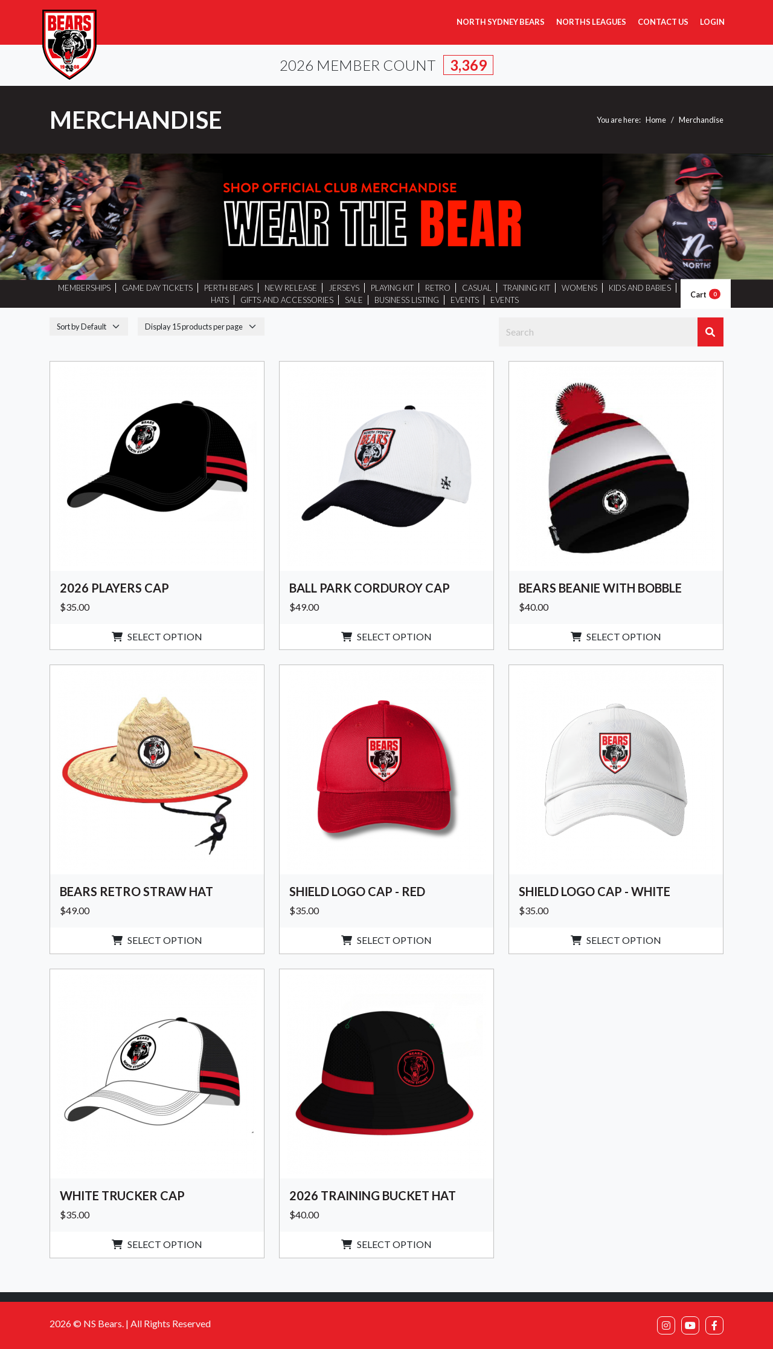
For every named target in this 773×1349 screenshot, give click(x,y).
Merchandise (701, 120)
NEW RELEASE (291, 288)
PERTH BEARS (228, 288)
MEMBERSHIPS (84, 288)
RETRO (438, 288)
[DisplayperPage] (201, 326)
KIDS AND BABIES (640, 288)
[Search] (598, 331)
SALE (354, 300)
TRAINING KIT (526, 288)
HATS (220, 300)
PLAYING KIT (392, 288)
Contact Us (663, 22)
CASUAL (477, 288)
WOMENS (579, 288)
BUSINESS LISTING (406, 300)
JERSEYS (344, 288)
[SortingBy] (89, 326)
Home (656, 120)
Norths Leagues (591, 22)
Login (712, 22)
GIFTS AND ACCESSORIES (286, 300)
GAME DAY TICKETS (157, 288)
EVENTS (465, 300)
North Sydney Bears (501, 22)
